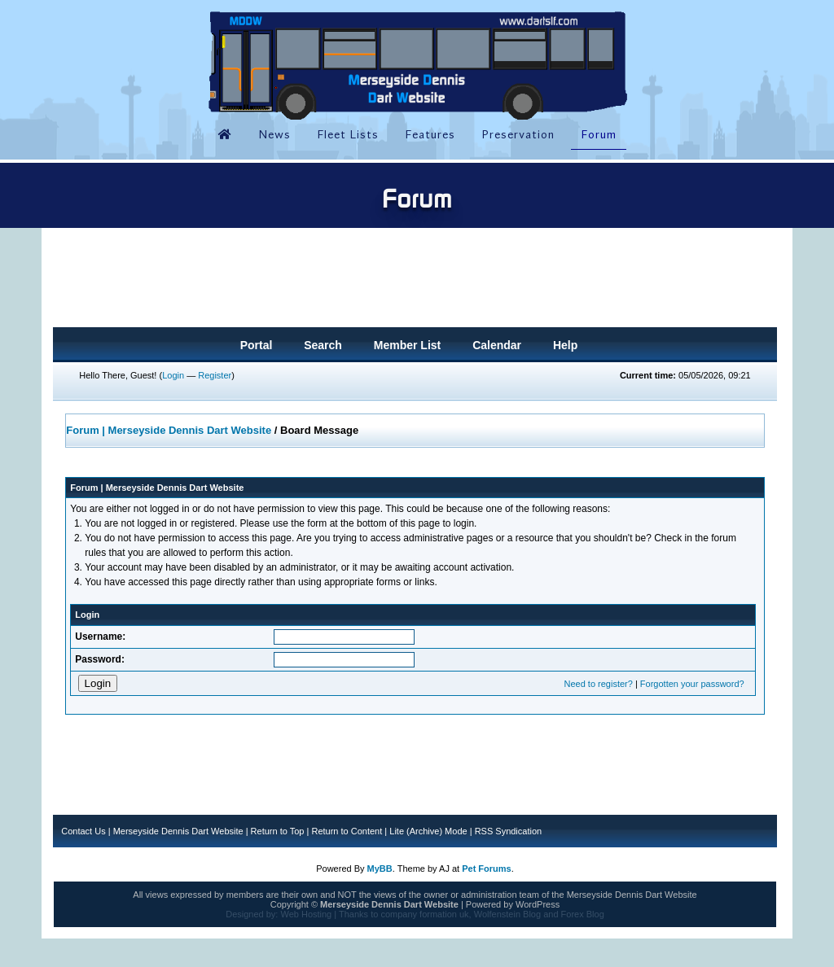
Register (214, 375)
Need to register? (598, 684)
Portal (256, 345)
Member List (407, 345)
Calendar (496, 345)
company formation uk (424, 914)
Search (323, 345)
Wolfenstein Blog (507, 914)
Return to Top (278, 831)
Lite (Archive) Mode (428, 831)
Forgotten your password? (692, 684)
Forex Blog (582, 914)
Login (173, 375)
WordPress (538, 904)
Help (565, 345)
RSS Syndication (508, 831)
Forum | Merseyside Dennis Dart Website (168, 430)
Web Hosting (305, 914)
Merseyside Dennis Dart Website (178, 831)
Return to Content (346, 831)
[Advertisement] (414, 282)
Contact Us (83, 831)
